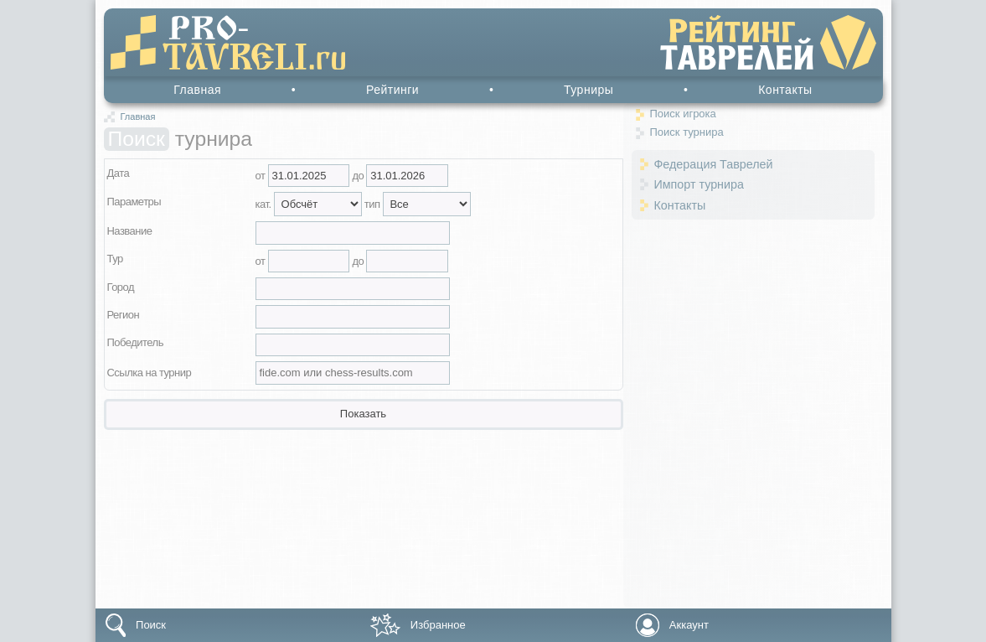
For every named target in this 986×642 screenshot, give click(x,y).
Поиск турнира (687, 132)
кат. (265, 204)
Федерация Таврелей (713, 164)
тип (373, 204)
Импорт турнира (699, 184)
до (359, 175)
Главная (197, 89)
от (262, 175)
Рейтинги (392, 89)
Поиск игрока (683, 113)
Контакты (785, 89)
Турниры (588, 89)
